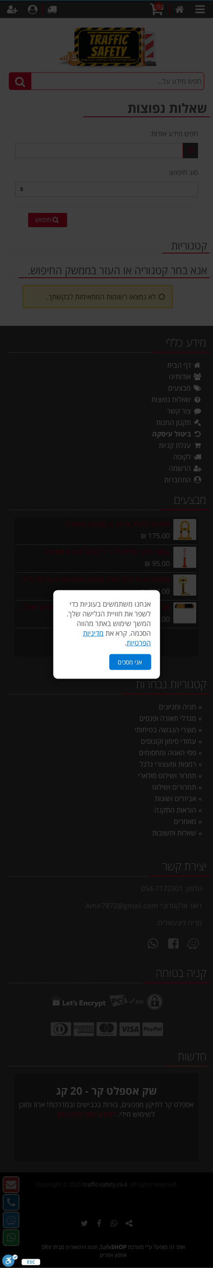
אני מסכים (130, 661)
